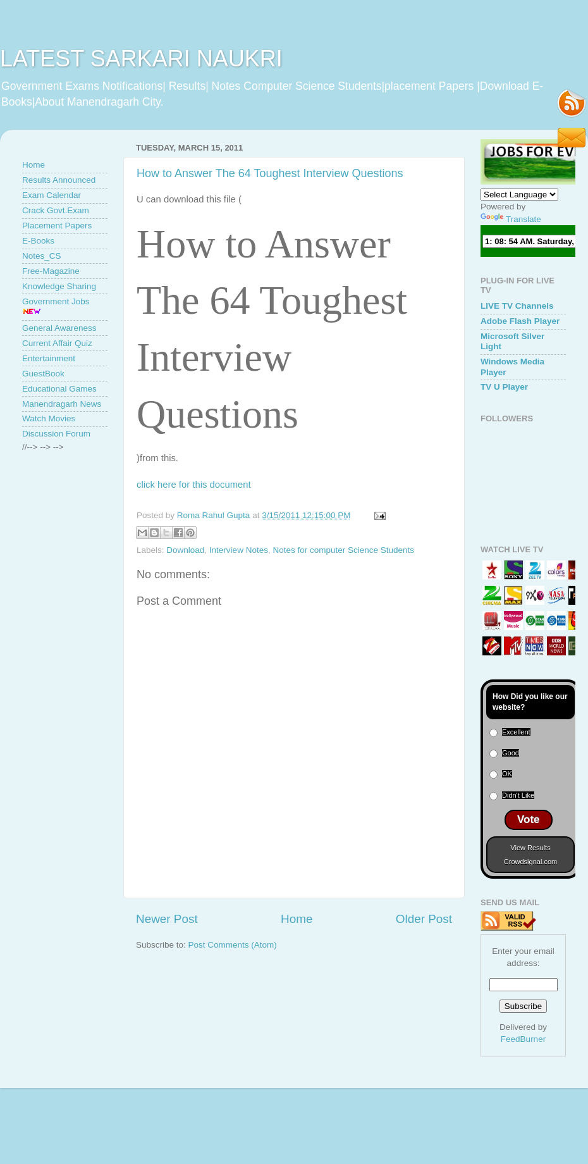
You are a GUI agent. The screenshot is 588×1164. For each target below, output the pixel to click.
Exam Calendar (51, 195)
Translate (511, 219)
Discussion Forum (56, 433)
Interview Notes (238, 550)
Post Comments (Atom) (232, 945)
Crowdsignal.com (530, 861)
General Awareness (59, 328)
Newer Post (167, 919)
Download (185, 550)
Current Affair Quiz (57, 343)
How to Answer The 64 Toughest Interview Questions (270, 173)
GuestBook (43, 373)
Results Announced (58, 180)
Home (296, 919)
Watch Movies (48, 418)
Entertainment (48, 358)
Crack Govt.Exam (55, 210)
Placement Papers (57, 225)
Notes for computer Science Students (343, 550)
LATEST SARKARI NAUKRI (141, 58)
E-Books (38, 240)
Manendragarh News (61, 404)
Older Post (424, 919)
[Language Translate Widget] (519, 195)
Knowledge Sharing (59, 286)
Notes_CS (41, 256)
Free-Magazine (51, 271)
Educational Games (59, 388)
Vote (528, 820)
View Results (530, 847)
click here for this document (194, 485)
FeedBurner (523, 1039)
